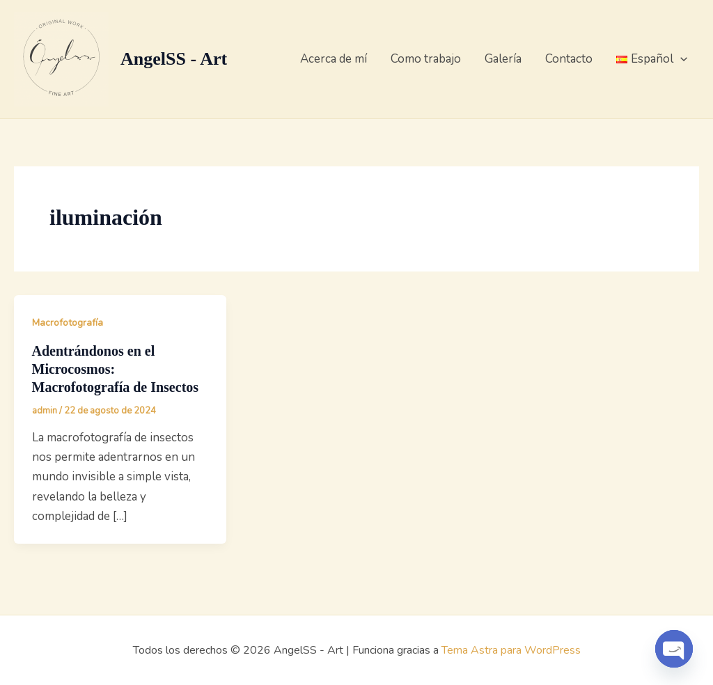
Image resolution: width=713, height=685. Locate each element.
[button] (680, 59)
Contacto (569, 59)
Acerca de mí (333, 59)
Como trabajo (426, 59)
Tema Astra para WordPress (511, 650)
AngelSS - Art (173, 59)
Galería (503, 59)
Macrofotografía (67, 322)
